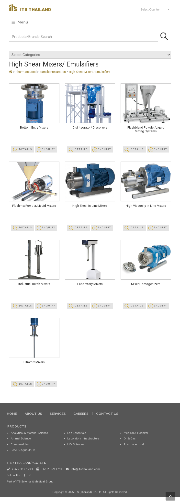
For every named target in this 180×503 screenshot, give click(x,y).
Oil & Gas (129, 443)
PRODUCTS (16, 431)
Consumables (20, 449)
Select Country (150, 9)
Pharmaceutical (26, 72)
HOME (12, 418)
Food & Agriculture (23, 455)
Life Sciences (75, 449)
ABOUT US (33, 418)
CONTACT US (107, 418)
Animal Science (21, 443)
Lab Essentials (76, 438)
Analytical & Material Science (29, 438)
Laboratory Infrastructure (83, 443)
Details (25, 150)
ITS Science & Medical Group (34, 486)
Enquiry (49, 150)
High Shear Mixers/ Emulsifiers (90, 72)
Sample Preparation (53, 72)
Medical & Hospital (136, 438)
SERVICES (58, 418)
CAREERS (81, 418)
